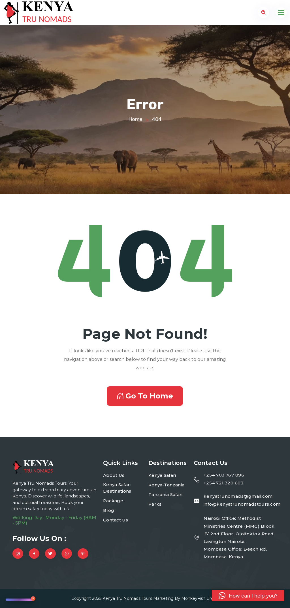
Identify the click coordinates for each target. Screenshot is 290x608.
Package (113, 500)
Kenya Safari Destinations (117, 488)
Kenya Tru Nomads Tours (127, 598)
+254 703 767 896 (224, 475)
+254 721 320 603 (223, 483)
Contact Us (115, 520)
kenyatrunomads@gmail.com (238, 496)
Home (135, 119)
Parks (155, 504)
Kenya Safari (162, 475)
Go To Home (145, 395)
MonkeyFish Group (200, 598)
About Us (113, 475)
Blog (108, 510)
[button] (248, 595)
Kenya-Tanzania (166, 485)
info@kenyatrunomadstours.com (242, 504)
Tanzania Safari (165, 494)
